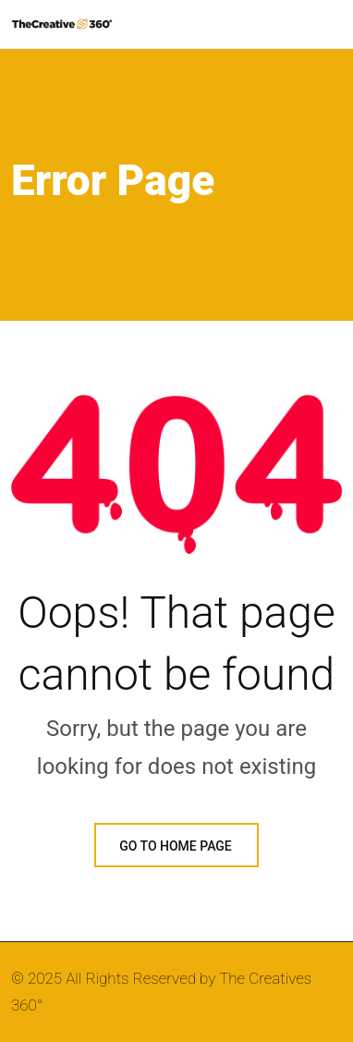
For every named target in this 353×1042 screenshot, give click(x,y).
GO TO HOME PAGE (176, 846)
